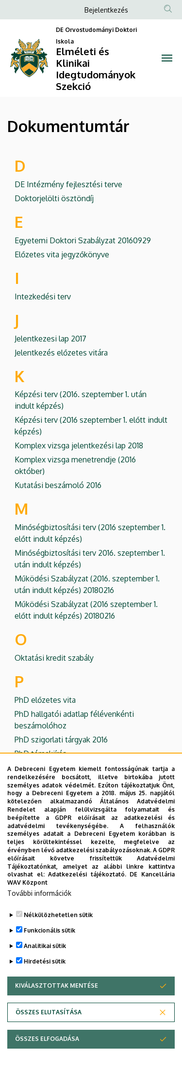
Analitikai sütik (45, 973)
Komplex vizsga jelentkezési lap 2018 (79, 445)
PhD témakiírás (40, 753)
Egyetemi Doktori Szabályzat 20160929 (83, 240)
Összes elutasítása (49, 1039)
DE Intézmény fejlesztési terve (68, 184)
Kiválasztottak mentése (56, 1013)
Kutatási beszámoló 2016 (58, 485)
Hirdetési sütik (45, 989)
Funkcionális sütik (49, 958)
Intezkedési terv (43, 296)
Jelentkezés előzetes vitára (61, 352)
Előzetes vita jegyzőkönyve (62, 254)
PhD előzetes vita (45, 700)
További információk (39, 921)
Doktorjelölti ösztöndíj (54, 198)
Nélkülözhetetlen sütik (58, 942)
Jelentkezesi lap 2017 (50, 338)
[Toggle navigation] (167, 58)
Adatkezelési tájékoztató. (87, 901)
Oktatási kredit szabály (54, 658)
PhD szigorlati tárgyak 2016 (61, 739)
